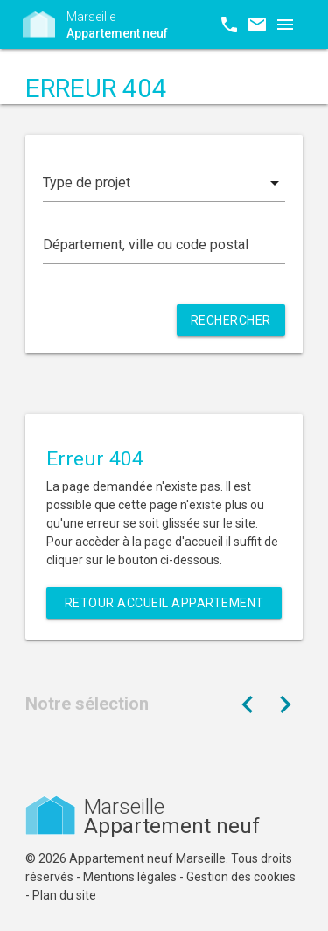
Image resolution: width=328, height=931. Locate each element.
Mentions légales (130, 877)
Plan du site (64, 895)
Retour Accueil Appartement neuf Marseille (164, 607)
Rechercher (231, 320)
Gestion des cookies (241, 877)
